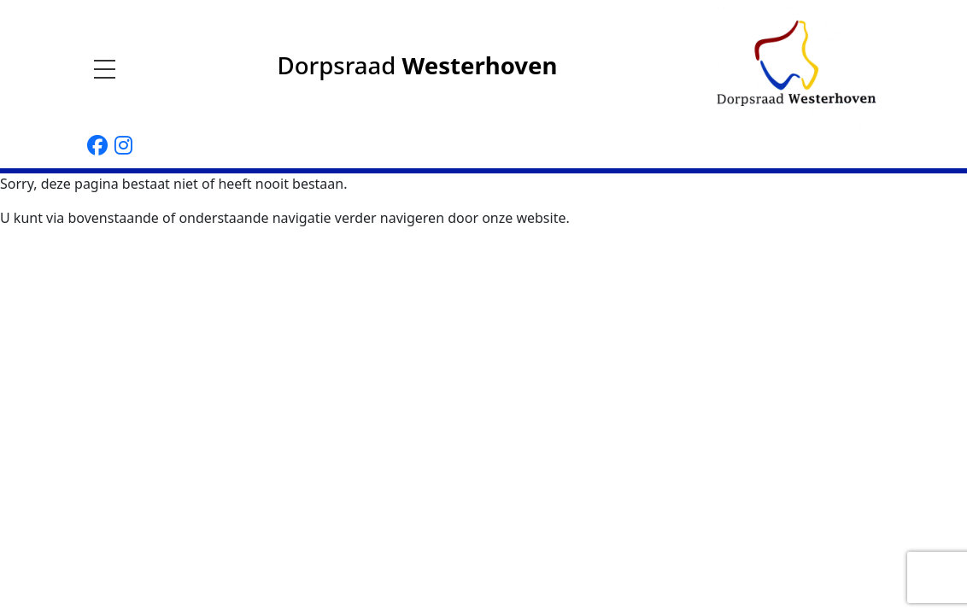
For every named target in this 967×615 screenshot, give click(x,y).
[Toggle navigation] (110, 69)
